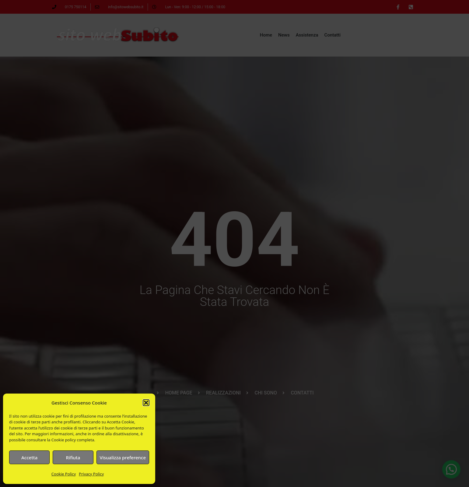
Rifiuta (73, 457)
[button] (146, 403)
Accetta (29, 457)
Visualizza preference (123, 457)
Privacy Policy (91, 474)
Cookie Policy (63, 474)
